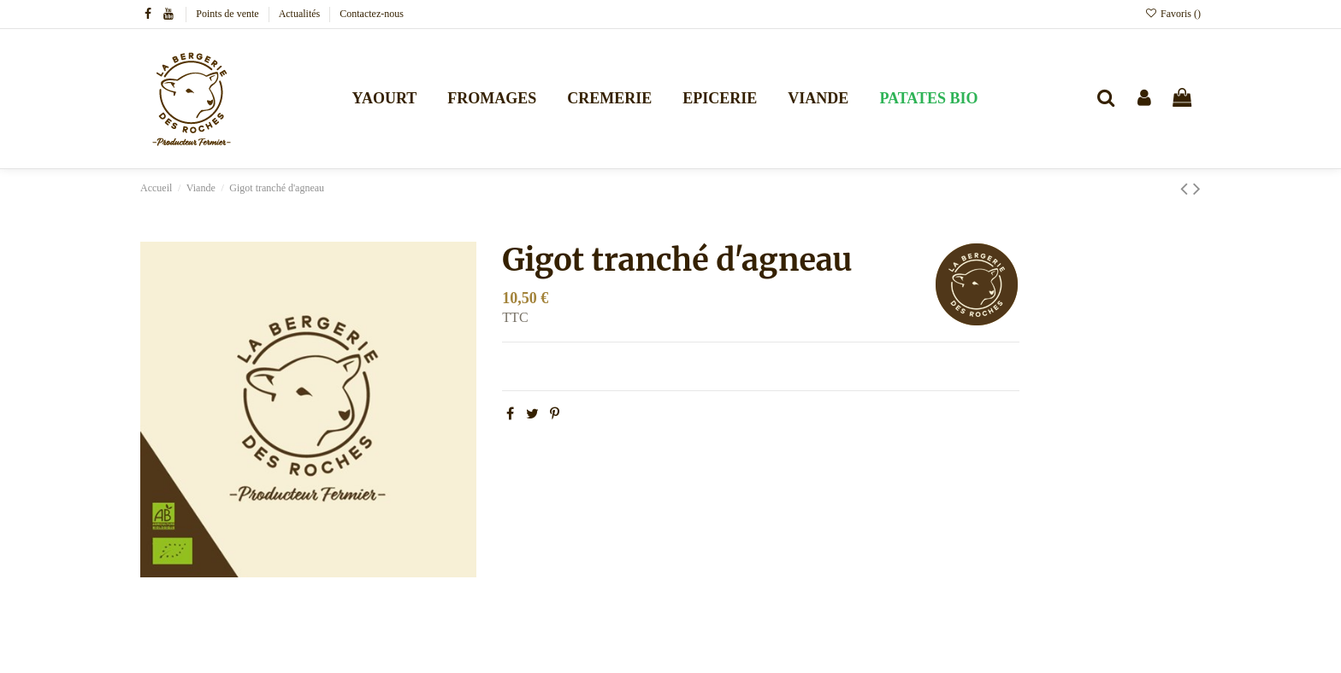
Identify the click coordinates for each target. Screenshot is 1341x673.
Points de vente (228, 14)
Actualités (301, 14)
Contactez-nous (372, 14)
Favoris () (1173, 14)
